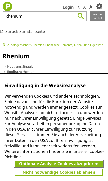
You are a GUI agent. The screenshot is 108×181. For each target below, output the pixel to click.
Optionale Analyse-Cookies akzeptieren (58, 163)
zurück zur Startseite (22, 31)
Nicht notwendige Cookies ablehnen (59, 172)
